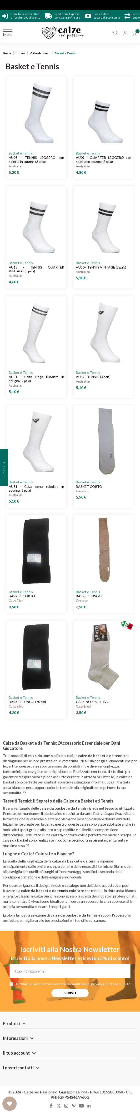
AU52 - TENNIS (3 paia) (93, 377)
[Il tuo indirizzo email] (70, 971)
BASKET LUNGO (89, 596)
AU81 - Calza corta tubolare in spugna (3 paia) (36, 488)
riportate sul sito (116, 984)
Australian (16, 166)
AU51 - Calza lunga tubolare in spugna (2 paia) (36, 379)
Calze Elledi (16, 601)
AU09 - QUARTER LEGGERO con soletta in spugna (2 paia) (103, 159)
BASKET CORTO (89, 486)
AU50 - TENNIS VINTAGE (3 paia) (101, 267)
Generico (82, 491)
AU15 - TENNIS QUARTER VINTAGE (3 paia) (36, 269)
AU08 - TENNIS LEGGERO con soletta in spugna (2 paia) (36, 159)
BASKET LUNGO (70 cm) (27, 702)
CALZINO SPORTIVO (93, 702)
